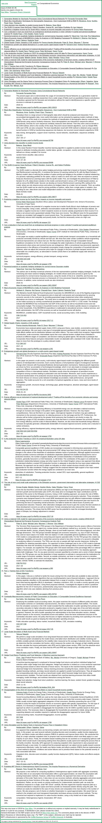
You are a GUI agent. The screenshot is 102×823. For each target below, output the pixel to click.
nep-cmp (4, 3)
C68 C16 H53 (21, 315)
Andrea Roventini (84, 45)
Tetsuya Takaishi (58, 73)
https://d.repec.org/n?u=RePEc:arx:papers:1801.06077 (36, 197)
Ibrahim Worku (42, 57)
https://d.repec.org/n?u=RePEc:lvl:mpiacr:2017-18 (34, 516)
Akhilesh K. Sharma (80, 38)
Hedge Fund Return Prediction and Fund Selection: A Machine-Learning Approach (34, 75)
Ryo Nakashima (94, 36)
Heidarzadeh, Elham (77, 81)
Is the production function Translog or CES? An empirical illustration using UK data (34, 53)
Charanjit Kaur (9, 40)
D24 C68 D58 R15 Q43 (24, 475)
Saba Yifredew (54, 57)
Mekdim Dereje (30, 57)
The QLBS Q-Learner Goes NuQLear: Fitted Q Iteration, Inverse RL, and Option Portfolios (37, 27)
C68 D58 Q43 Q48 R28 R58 (26, 431)
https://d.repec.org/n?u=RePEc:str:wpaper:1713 (33, 480)
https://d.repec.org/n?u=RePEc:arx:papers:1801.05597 (36, 285)
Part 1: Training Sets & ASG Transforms (18, 66)
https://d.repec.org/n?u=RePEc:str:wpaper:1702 (33, 436)
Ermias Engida (18, 57)
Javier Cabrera (21, 40)
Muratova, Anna (85, 21)
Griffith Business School (40, 817)
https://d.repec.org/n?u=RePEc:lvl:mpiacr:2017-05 (34, 629)
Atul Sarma (92, 38)
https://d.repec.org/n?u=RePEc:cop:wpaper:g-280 (34, 568)
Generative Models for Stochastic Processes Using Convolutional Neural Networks (34, 19)
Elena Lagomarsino (75, 53)
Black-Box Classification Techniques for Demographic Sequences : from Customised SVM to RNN (40, 21)
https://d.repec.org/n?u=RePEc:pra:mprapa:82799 (34, 140)
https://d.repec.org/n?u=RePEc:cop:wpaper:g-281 (34, 349)
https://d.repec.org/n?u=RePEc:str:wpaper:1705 (33, 264)
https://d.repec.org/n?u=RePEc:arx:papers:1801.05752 (36, 594)
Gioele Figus (17, 34)
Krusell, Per (8, 86)
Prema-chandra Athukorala (51, 42)
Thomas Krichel (26, 821)
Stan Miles (5, 12)
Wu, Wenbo (81, 75)
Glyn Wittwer (9, 64)
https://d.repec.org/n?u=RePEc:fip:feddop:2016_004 (35, 687)
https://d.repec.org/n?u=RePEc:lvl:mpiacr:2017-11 (34, 320)
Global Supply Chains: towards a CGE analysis (21, 42)
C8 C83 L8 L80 (22, 759)
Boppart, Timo (93, 83)
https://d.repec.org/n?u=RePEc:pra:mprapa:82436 (34, 764)
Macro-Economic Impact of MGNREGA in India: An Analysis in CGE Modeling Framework (37, 38)
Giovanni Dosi (71, 45)
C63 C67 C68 (21, 624)
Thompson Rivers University (20, 12)
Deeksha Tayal (33, 40)
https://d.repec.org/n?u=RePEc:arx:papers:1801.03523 (36, 107)
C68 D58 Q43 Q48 (23, 259)
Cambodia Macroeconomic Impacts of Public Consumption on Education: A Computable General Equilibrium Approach (47, 68)
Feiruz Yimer (65, 57)
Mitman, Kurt (18, 86)
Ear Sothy (20, 599)
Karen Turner (39, 34)
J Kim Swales (28, 34)
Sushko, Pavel (34, 112)
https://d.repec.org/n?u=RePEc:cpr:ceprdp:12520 (34, 803)
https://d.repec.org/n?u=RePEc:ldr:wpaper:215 (33, 222)
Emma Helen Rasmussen (83, 29)
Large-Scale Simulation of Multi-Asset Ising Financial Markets (26, 73)
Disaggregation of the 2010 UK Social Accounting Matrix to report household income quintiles (38, 77)
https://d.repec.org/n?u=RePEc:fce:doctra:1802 (33, 395)
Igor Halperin (78, 27)
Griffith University (57, 817)
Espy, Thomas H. (15, 23)
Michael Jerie (80, 62)
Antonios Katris (81, 77)
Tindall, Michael (92, 75)
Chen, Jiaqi (71, 75)
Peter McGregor (46, 51)
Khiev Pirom (25, 70)
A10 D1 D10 (20, 157)
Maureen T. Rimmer (81, 42)
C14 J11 (19, 135)
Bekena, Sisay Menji (53, 25)
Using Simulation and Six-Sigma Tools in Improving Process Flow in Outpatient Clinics (35, 81)
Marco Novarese (7, 815)
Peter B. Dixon (67, 42)
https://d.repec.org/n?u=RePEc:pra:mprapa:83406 (34, 162)
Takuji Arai (75, 36)
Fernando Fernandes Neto (77, 19)
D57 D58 (19, 717)
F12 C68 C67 (21, 343)
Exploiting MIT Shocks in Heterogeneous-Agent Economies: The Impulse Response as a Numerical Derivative (44, 83)
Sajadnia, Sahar (92, 81)
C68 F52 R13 (21, 563)
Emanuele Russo (46, 356)
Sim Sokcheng (14, 70)
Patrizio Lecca (34, 51)
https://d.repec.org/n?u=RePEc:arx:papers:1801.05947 (36, 653)
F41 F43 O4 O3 (22, 389)
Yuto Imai (83, 36)
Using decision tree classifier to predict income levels (23, 25)
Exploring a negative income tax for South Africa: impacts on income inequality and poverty (37, 29)
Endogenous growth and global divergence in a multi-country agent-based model (34, 45)
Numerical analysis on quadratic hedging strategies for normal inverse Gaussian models (36, 36)
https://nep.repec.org (49, 813)
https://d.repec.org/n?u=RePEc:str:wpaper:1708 (33, 722)
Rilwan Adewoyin (42, 66)
